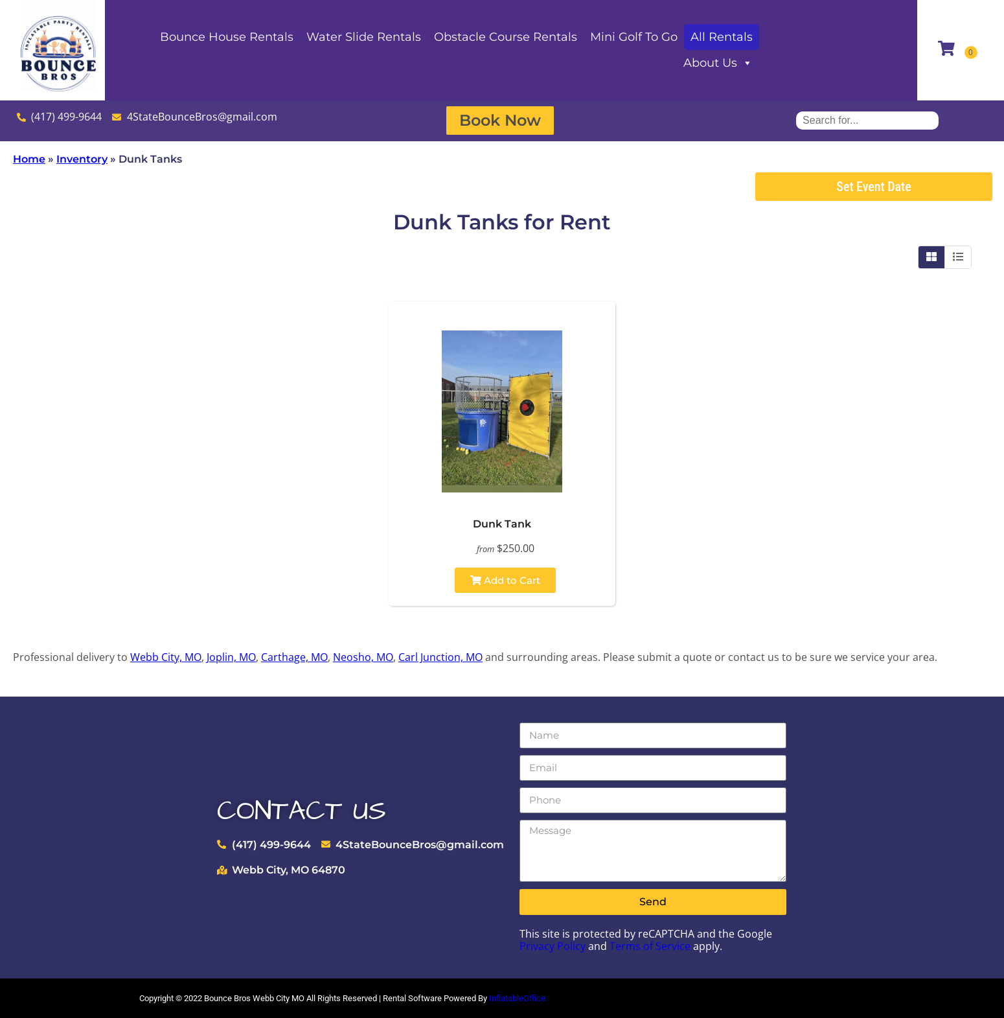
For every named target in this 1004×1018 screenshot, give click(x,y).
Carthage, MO (294, 657)
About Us (718, 63)
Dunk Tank (502, 524)
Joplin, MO (231, 657)
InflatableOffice (517, 998)
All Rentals (721, 37)
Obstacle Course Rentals (505, 37)
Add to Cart (505, 580)
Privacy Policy (552, 946)
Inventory (82, 159)
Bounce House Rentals (226, 37)
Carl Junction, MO (440, 657)
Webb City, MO (165, 657)
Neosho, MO (363, 657)
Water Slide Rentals (363, 37)
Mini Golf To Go (634, 37)
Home (29, 159)
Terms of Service (650, 946)
